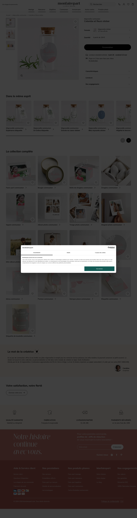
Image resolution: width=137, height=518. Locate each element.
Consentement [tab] (36, 252)
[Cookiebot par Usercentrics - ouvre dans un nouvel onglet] (105, 248)
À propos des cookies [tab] (100, 252)
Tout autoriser (99, 268)
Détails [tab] (68, 252)
